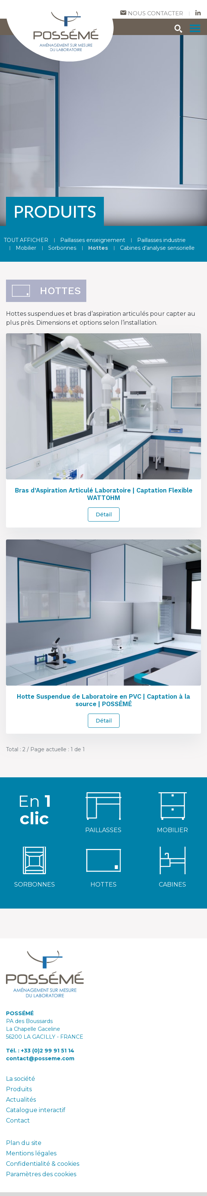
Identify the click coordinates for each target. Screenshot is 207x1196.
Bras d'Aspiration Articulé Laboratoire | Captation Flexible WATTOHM (103, 494)
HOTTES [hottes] (103, 884)
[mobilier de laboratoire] (173, 805)
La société (20, 1078)
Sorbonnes (62, 248)
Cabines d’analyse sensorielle (157, 248)
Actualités (21, 1099)
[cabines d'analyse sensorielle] (173, 859)
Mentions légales (31, 1153)
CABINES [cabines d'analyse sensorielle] (172, 884)
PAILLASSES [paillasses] (103, 830)
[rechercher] (178, 29)
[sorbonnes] (34, 859)
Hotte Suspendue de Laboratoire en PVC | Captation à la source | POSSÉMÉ (103, 700)
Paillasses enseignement (92, 240)
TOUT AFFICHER (26, 240)
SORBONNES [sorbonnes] (34, 884)
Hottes (98, 248)
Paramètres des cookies (41, 1174)
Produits (19, 1089)
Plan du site (23, 1142)
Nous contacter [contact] (151, 13)
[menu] (195, 28)
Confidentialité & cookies (42, 1163)
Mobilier (26, 248)
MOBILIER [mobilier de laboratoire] (172, 830)
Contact (18, 1120)
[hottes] (103, 859)
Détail (104, 514)
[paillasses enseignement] (103, 805)
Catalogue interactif (35, 1110)
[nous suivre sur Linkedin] (198, 13)
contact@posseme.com (40, 1058)
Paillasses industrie (161, 240)
